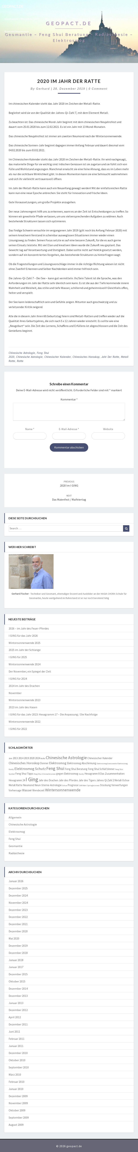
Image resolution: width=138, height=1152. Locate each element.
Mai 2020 (14, 938)
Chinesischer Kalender (57, 357)
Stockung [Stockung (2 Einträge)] (105, 785)
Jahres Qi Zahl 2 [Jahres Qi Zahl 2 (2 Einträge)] (105, 780)
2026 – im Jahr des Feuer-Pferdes (29, 628)
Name (29, 429)
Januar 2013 (16, 1003)
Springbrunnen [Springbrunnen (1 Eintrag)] (93, 785)
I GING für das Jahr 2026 (23, 635)
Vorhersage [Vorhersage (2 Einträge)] (15, 790)
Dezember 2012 (18, 1010)
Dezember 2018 (18, 953)
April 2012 (15, 1017)
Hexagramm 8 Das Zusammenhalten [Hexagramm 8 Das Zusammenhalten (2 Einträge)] (104, 773)
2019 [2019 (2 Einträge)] (26, 758)
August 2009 (16, 1124)
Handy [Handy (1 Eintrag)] (81, 774)
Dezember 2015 (18, 974)
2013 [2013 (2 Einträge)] (15, 758)
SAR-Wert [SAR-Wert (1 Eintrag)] (83, 785)
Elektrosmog (17, 831)
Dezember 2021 (18, 924)
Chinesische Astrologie (22, 353)
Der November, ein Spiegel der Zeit (30, 671)
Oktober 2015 (17, 981)
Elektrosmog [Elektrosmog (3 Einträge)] (57, 763)
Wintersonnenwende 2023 (24, 700)
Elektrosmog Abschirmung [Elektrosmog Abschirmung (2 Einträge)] (81, 763)
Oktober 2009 (17, 1110)
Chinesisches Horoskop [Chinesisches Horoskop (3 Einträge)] (24, 763)
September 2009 (19, 1117)
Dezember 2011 (18, 1024)
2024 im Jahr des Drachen (24, 686)
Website (108, 429)
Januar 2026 (16, 881)
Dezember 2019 (18, 945)
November (15, 693)
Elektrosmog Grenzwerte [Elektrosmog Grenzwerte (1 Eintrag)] (107, 763)
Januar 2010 (16, 1089)
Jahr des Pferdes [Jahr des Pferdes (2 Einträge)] (68, 780)
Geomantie (15, 846)
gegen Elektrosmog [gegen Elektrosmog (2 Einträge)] (67, 773)
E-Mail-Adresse (69, 429)
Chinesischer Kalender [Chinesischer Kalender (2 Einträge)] (99, 758)
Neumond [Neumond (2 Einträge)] (28, 785)
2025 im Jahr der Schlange (25, 650)
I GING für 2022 (18, 729)
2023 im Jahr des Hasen (23, 707)
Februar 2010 (16, 1081)
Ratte (20, 361)
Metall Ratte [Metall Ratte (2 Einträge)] (15, 785)
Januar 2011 (16, 1046)
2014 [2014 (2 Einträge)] (20, 758)
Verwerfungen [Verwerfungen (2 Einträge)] (119, 785)
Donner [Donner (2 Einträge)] (44, 763)
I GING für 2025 (18, 657)
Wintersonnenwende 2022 (24, 721)
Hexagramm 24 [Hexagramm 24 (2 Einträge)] (17, 780)
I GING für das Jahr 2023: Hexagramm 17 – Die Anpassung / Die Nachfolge (53, 714)
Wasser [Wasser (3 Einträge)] (27, 790)
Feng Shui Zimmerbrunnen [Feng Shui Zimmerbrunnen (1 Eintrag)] (45, 774)
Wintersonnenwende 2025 (24, 643)
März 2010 (15, 1074)
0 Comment (98, 88)
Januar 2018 (16, 960)
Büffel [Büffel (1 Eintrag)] (43, 758)
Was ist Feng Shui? (56, 18)
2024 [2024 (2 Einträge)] (37, 758)
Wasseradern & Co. (83, 18)
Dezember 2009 (18, 1096)
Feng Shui (43, 353)
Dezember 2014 (18, 988)
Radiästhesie (16, 853)
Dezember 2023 (18, 910)
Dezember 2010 (18, 1053)
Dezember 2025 (18, 888)
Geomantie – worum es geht (21, 18)
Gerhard (43, 88)
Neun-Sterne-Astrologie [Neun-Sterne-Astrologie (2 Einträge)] (48, 785)
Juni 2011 (14, 1031)
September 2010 (19, 1067)
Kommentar (69, 399)
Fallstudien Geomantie (114, 18)
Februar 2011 (16, 1039)
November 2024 (18, 902)
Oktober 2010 (17, 1060)
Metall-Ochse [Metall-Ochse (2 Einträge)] (121, 780)
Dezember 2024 (18, 895)
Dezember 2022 (18, 917)
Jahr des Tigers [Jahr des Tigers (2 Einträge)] (87, 780)
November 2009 (18, 1103)
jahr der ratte (110, 357)
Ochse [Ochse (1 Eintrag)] (64, 785)
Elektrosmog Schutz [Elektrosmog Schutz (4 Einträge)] (30, 768)
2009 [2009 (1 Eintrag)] (10, 758)
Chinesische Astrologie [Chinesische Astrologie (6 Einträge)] (66, 757)
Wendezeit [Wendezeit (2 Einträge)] (38, 790)
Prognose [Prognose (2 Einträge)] (73, 785)
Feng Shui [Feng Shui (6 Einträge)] (55, 768)
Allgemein (15, 817)
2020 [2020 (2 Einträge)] (31, 758)
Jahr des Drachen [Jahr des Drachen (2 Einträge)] (48, 780)
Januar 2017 (16, 967)
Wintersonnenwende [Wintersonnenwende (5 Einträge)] (62, 789)
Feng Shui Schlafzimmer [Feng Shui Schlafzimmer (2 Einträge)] (101, 769)
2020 (11, 357)
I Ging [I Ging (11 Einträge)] (32, 779)
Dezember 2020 (18, 931)
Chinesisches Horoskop (86, 357)
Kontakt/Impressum (16, 31)
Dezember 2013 (18, 996)
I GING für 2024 (18, 678)
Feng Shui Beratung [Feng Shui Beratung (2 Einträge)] (76, 769)
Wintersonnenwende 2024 (24, 664)
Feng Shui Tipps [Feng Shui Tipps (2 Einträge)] (24, 773)
